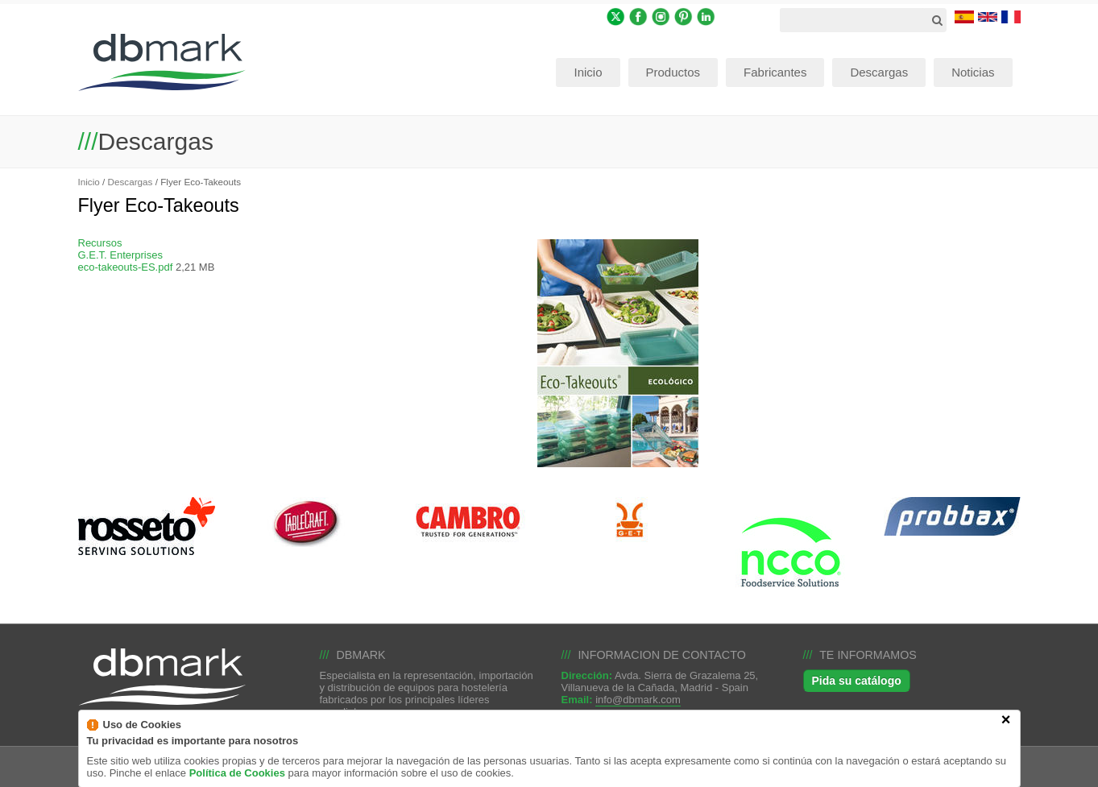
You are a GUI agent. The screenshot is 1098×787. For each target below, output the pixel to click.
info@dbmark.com (638, 700)
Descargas (130, 181)
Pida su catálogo (856, 680)
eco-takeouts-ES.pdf (125, 267)
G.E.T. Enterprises (120, 255)
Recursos (100, 243)
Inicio (89, 181)
